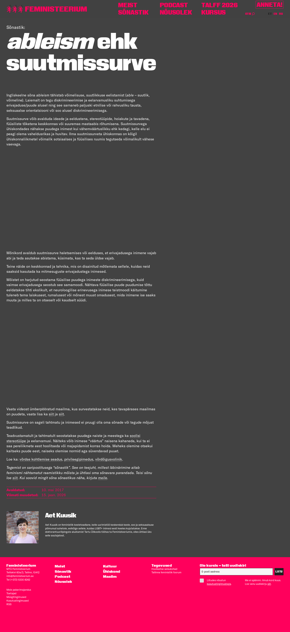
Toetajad (11, 593)
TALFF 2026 (219, 5)
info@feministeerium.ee (20, 576)
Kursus (213, 12)
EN (276, 13)
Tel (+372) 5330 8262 (18, 579)
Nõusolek (176, 12)
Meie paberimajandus (18, 589)
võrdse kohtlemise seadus (41, 459)
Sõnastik (133, 12)
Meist (127, 5)
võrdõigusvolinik (108, 459)
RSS (8, 604)
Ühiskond (111, 571)
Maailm (110, 576)
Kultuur (110, 566)
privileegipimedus (78, 459)
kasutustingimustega (219, 583)
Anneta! (270, 4)
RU (281, 13)
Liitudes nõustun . (217, 582)
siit (51, 414)
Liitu (279, 571)
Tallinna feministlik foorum (166, 572)
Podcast (174, 5)
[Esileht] (46, 9)
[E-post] (236, 571)
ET (270, 13)
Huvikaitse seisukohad (164, 568)
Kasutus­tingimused (17, 600)
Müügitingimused (16, 597)
